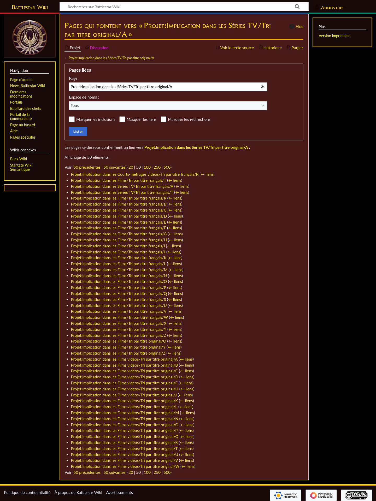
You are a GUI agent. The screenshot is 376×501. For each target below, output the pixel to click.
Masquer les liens (141, 119)
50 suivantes (114, 167)
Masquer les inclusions (95, 119)
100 (147, 167)
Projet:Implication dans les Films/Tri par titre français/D (119, 216)
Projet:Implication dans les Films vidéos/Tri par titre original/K (124, 400)
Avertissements (119, 492)
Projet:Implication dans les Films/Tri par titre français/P (118, 287)
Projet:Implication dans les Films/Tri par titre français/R (118, 198)
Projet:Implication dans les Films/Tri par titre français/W (119, 317)
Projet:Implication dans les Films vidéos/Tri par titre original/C (124, 370)
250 (157, 167)
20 (130, 167)
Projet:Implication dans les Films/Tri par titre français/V (119, 311)
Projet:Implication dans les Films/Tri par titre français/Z (118, 335)
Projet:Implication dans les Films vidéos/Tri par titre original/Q (125, 436)
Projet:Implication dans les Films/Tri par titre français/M (119, 269)
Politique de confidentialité (27, 492)
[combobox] (168, 86)
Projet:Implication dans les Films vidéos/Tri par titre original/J (124, 394)
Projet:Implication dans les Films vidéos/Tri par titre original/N (124, 418)
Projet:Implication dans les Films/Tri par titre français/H (119, 239)
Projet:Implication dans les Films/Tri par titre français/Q (119, 293)
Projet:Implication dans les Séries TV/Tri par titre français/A (122, 186)
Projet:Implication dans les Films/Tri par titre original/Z (118, 353)
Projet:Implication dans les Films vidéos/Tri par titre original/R (124, 442)
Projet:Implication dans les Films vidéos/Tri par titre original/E (124, 382)
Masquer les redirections (189, 119)
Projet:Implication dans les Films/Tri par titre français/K (119, 257)
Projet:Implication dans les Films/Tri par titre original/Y (118, 347)
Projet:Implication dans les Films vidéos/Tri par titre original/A (124, 359)
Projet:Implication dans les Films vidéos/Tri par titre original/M (125, 412)
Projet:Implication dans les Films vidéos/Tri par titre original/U (124, 454)
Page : (74, 78)
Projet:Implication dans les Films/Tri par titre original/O (118, 341)
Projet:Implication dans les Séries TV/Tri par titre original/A (111, 58)
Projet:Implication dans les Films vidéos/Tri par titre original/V (124, 460)
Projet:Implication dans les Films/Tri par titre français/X (119, 323)
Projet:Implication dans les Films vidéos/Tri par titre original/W (125, 466)
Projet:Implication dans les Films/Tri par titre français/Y (118, 329)
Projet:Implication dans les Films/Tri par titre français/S (118, 299)
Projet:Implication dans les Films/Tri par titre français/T (118, 180)
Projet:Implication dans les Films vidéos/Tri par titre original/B (124, 365)
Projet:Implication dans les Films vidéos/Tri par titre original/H (124, 388)
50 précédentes (87, 167)
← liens (207, 174)
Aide (295, 26)
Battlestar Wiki (30, 7)
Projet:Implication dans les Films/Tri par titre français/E (118, 222)
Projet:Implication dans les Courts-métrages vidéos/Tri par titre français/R (135, 174)
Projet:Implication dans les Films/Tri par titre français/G (119, 233)
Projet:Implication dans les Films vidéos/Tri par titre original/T (124, 448)
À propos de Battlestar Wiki (78, 492)
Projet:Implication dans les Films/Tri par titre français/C (119, 210)
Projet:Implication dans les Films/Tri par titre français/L (118, 263)
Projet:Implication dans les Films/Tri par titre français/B (119, 204)
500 (167, 167)
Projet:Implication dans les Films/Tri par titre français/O (119, 281)
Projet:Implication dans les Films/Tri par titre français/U (119, 305)
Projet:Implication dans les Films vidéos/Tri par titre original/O (125, 424)
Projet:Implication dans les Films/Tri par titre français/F (118, 227)
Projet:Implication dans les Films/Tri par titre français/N (119, 275)
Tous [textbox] (75, 105)
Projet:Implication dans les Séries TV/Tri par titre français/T (122, 192)
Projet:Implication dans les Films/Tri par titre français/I (118, 245)
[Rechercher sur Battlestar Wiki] (184, 6)
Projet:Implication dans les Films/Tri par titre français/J (118, 251)
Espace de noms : (84, 97)
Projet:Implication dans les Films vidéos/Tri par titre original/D (124, 376)
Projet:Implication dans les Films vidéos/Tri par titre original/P (124, 430)
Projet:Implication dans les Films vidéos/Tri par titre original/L (124, 406)
